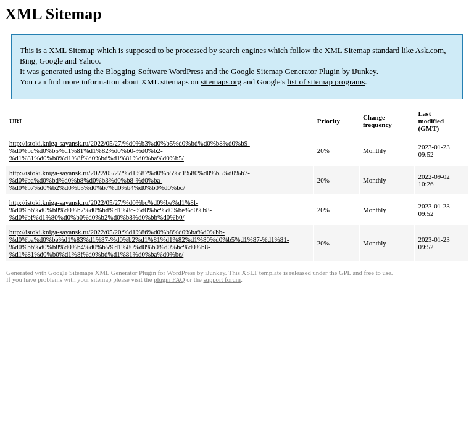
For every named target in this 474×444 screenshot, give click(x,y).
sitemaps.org (221, 81)
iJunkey (364, 71)
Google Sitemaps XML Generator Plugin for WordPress (121, 272)
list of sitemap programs (326, 81)
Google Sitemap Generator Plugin (285, 71)
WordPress (186, 71)
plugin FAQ (169, 279)
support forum (222, 279)
